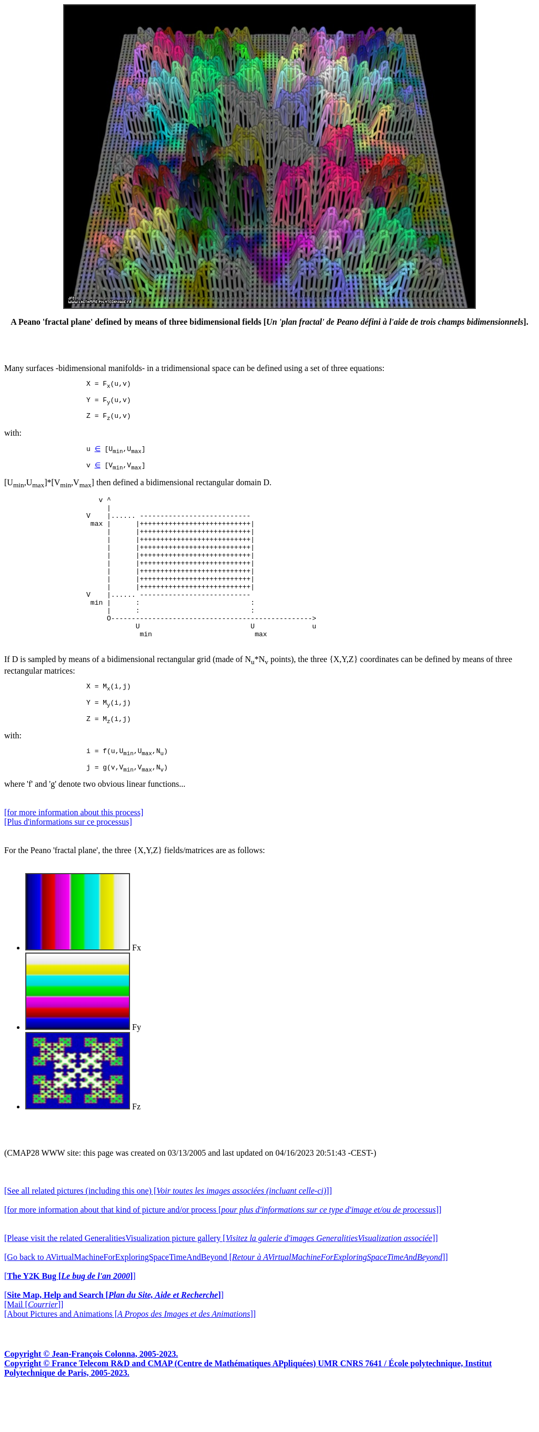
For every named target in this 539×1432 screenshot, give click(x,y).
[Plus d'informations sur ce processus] (68, 864)
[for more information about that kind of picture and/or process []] (223, 1252)
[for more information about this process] (73, 855)
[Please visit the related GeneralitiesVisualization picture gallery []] (221, 1281)
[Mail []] (33, 1347)
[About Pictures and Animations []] (130, 1357)
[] (70, 1319)
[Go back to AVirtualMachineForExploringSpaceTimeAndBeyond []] (226, 1300)
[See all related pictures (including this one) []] (168, 1233)
